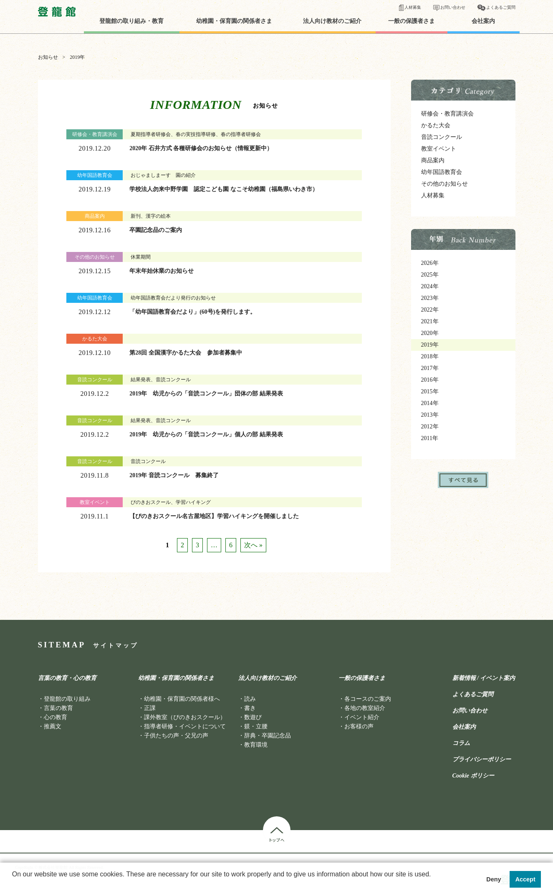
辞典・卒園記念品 (267, 735)
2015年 (430, 391)
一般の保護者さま (411, 21)
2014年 (430, 403)
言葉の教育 (58, 708)
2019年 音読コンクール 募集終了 (174, 475)
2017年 (430, 368)
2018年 (430, 356)
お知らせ (48, 57)
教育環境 (256, 745)
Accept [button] (525, 879)
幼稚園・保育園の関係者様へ (182, 699)
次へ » (253, 545)
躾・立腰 (256, 726)
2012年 (430, 426)
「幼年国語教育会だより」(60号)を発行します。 (192, 312)
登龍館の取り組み (67, 699)
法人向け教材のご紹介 (332, 21)
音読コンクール (441, 137)
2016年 (430, 380)
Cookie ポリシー (473, 776)
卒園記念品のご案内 (155, 230)
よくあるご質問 (500, 7)
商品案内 (432, 160)
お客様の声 (359, 726)
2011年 (429, 438)
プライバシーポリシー (481, 760)
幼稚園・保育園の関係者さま (234, 21)
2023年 (430, 298)
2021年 (430, 321)
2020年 (430, 333)
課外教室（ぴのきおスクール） (185, 717)
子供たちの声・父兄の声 (176, 735)
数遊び (253, 717)
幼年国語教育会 (441, 172)
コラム (461, 743)
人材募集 (412, 7)
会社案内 (483, 21)
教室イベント (438, 149)
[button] (13, 885)
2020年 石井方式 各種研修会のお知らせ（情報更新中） (201, 148)
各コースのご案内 (367, 699)
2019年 (430, 345)
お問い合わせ (452, 7)
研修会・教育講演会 (447, 114)
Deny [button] (493, 879)
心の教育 (55, 717)
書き (250, 708)
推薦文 (52, 726)
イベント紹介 (361, 717)
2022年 (430, 310)
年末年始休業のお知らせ (161, 271)
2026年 (430, 263)
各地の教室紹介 (364, 708)
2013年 (430, 415)
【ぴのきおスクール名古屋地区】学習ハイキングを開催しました (214, 516)
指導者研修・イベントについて (185, 726)
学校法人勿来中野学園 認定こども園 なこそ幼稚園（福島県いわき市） (223, 189)
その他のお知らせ (444, 184)
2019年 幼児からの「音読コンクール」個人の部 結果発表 (206, 434)
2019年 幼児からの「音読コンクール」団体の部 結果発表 (206, 393)
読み (250, 699)
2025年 (430, 275)
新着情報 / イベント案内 (483, 678)
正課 (150, 708)
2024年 (430, 286)
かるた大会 (435, 125)
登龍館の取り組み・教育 (131, 21)
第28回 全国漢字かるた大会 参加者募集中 (185, 353)
